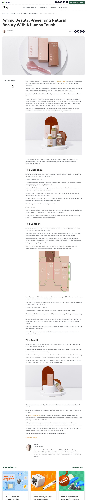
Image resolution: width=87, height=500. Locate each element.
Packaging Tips (43, 7)
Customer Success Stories (29, 13)
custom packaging (35, 415)
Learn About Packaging (29, 7)
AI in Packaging (63, 7)
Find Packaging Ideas (13, 13)
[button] (75, 31)
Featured (7, 494)
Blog (5, 7)
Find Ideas (53, 7)
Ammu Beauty (61, 81)
